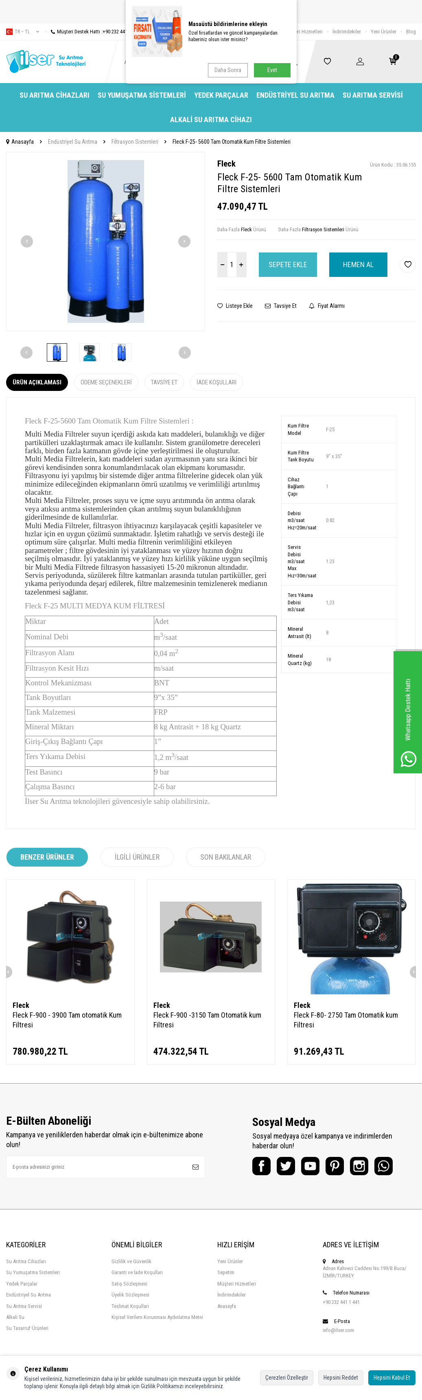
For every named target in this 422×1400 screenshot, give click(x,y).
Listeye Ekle (235, 306)
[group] (106, 241)
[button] (27, 241)
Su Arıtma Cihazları (55, 95)
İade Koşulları (216, 382)
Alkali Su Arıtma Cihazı (211, 119)
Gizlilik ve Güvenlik (131, 1261)
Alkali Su (15, 1317)
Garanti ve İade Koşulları (137, 1272)
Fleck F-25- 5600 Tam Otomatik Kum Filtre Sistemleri (232, 141)
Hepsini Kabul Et (392, 1377)
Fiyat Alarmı (327, 306)
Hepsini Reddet (341, 1377)
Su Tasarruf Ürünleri (27, 1328)
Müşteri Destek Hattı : (92, 31)
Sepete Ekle (288, 264)
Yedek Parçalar (221, 95)
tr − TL (22, 32)
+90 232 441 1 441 (341, 1302)
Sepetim (225, 1272)
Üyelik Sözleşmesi (130, 1295)
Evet (272, 70)
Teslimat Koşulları (130, 1306)
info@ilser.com (338, 1330)
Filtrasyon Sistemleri (135, 141)
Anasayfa (20, 141)
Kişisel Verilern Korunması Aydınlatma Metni (157, 1317)
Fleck (226, 164)
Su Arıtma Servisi (373, 95)
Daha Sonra (227, 70)
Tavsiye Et (281, 306)
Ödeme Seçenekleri (106, 382)
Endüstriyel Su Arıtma (295, 95)
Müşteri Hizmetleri (303, 32)
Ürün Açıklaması (37, 382)
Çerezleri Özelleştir (286, 1377)
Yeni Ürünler (383, 32)
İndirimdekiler (346, 32)
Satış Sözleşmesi (129, 1284)
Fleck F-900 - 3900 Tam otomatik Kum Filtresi (67, 1020)
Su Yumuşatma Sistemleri (142, 95)
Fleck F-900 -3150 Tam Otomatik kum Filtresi (207, 1020)
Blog (411, 32)
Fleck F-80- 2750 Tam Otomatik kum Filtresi (346, 1020)
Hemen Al (358, 264)
